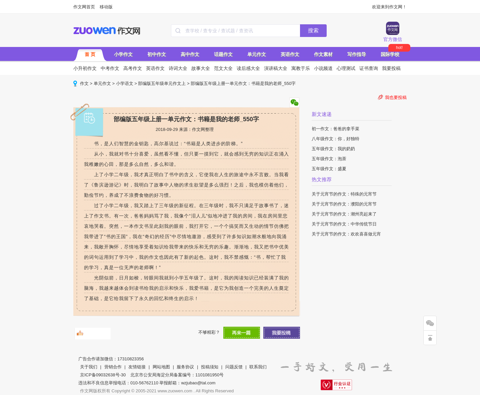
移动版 (106, 6)
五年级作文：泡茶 (329, 158)
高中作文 (190, 54)
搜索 (313, 30)
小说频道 (323, 68)
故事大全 (200, 68)
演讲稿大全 (275, 68)
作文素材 (323, 54)
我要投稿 (391, 68)
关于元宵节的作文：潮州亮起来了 (344, 213)
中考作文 (110, 68)
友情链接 (137, 366)
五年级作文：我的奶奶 (333, 148)
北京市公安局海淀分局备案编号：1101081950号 (177, 374)
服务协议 (185, 366)
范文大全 (223, 68)
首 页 (90, 54)
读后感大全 (248, 68)
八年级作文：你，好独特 (335, 138)
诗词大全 (178, 68)
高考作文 (132, 68)
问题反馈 (234, 366)
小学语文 (124, 83)
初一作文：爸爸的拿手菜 (335, 128)
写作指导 (356, 54)
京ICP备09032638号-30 (103, 374)
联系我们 (258, 366)
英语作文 (290, 54)
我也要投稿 (396, 97)
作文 (84, 83)
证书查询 (368, 68)
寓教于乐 (300, 68)
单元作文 (256, 54)
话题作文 (223, 54)
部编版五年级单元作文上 (162, 83)
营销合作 (113, 366)
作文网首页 (84, 6)
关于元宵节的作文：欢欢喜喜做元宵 (346, 233)
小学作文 (123, 54)
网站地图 (161, 366)
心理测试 (346, 68)
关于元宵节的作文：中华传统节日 (344, 223)
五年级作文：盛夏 (329, 168)
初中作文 (156, 54)
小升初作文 (85, 68)
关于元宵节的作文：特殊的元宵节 (344, 194)
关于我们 (88, 366)
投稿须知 (209, 366)
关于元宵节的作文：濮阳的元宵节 (344, 203)
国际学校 (390, 54)
